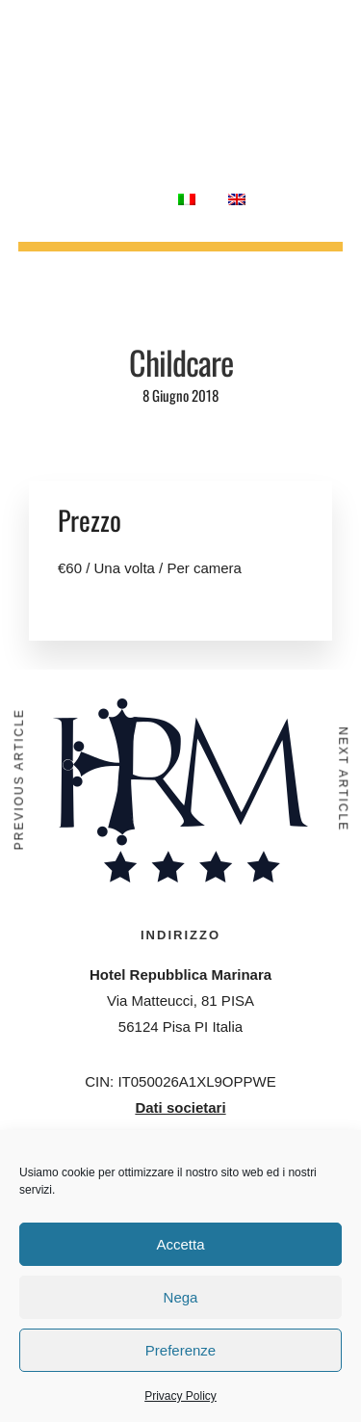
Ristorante (230, 42)
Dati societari (180, 1107)
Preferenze (180, 1350)
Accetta (180, 1244)
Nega (181, 1297)
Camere (141, 42)
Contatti (120, 199)
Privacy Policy (180, 1396)
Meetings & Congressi (190, 70)
